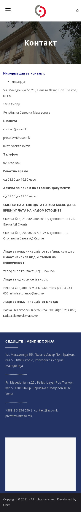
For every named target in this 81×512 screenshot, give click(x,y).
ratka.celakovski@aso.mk (20, 316)
